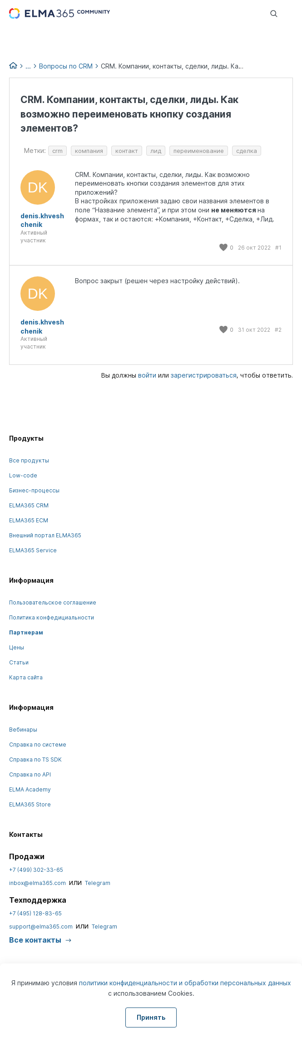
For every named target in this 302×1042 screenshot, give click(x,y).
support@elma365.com (41, 926)
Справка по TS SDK (35, 759)
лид (155, 150)
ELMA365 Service (33, 550)
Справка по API (30, 774)
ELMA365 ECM (28, 520)
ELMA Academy (30, 789)
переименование (198, 150)
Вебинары (23, 729)
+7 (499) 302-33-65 (36, 869)
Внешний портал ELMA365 (45, 535)
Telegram (97, 883)
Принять (151, 1017)
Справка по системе (37, 744)
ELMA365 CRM (29, 505)
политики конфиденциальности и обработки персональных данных (185, 983)
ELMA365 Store (30, 804)
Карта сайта (26, 677)
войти (147, 375)
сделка (246, 150)
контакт (126, 150)
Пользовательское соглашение (52, 602)
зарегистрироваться (204, 375)
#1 (278, 247)
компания (89, 150)
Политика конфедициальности (51, 617)
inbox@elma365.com (37, 883)
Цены (16, 647)
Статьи (19, 662)
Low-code (23, 475)
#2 (278, 329)
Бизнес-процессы (34, 490)
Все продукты (29, 460)
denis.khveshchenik (42, 220)
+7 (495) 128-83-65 (35, 913)
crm (57, 150)
